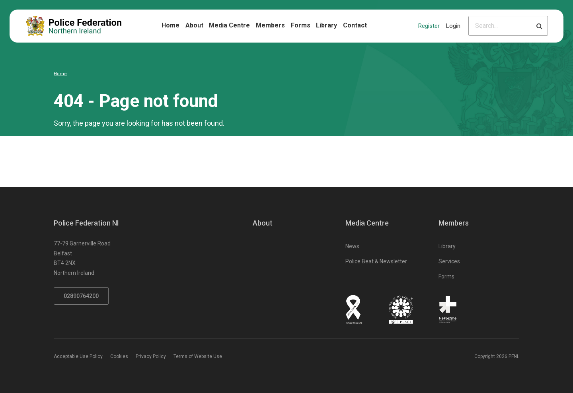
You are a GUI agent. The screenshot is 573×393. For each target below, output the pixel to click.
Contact (355, 25)
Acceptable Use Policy (78, 356)
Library (326, 25)
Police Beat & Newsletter (376, 261)
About (194, 25)
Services (449, 261)
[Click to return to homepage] (74, 26)
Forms (300, 25)
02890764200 (81, 296)
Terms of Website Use (197, 356)
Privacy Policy (151, 356)
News (352, 246)
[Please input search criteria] (500, 25)
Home (170, 25)
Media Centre (229, 25)
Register (429, 25)
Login (453, 25)
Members (270, 25)
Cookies (119, 356)
